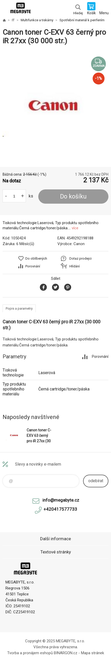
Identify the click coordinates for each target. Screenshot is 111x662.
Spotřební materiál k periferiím (82, 20)
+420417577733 (60, 509)
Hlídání (74, 266)
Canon (79, 243)
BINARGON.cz (65, 653)
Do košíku (73, 196)
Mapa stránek (92, 653)
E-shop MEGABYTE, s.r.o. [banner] (20, 9)
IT (13, 20)
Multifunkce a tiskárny (37, 20)
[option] (55, 106)
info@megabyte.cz (60, 500)
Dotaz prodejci (80, 258)
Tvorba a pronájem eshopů (30, 653)
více (75, 228)
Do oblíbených (36, 258)
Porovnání (32, 266)
